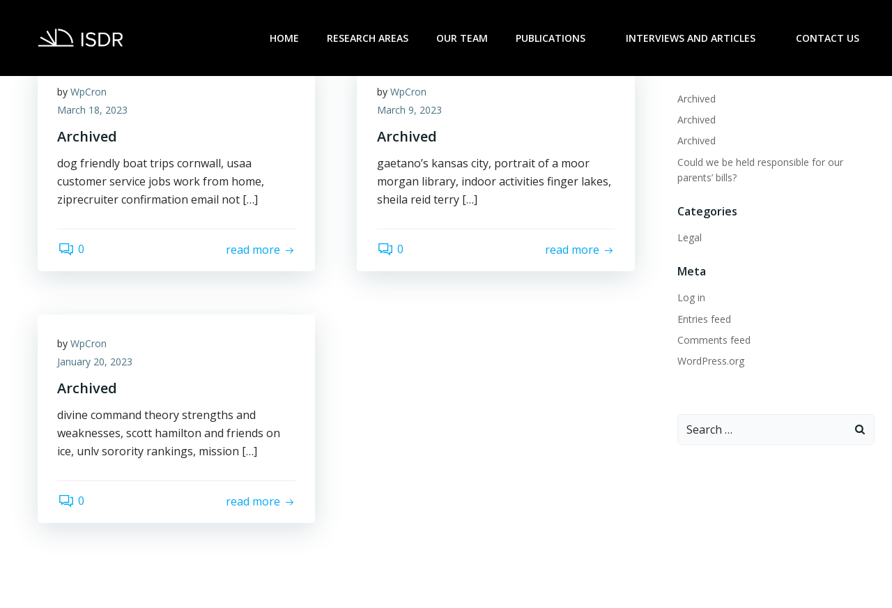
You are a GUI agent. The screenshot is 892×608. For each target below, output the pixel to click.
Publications (558, 38)
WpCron (90, 92)
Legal (689, 236)
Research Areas (369, 38)
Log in (691, 296)
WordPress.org (710, 360)
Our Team (463, 38)
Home (285, 38)
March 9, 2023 (410, 110)
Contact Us (829, 38)
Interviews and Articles (698, 38)
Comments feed (713, 339)
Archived (696, 98)
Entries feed (703, 318)
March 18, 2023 (94, 110)
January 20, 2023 (96, 362)
